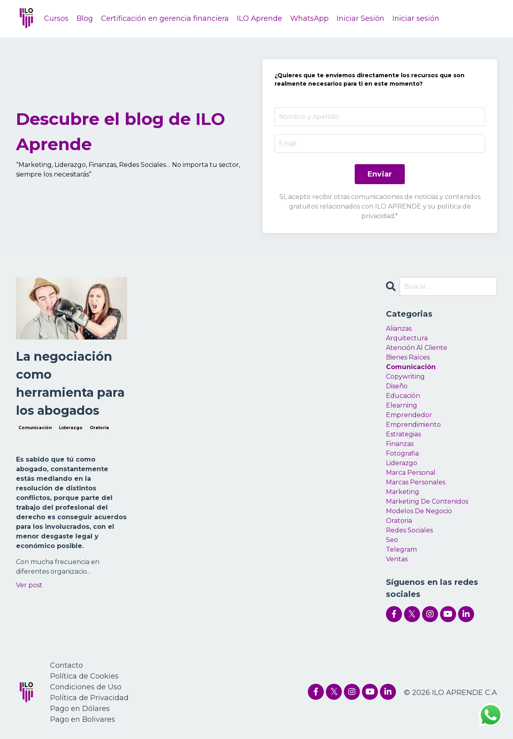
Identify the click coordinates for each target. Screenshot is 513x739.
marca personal (411, 472)
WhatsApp (309, 18)
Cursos (56, 18)
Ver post (29, 585)
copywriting (405, 376)
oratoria (99, 427)
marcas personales (415, 482)
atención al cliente (416, 347)
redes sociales (409, 530)
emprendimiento (413, 424)
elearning (401, 405)
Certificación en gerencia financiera (165, 18)
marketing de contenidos (427, 501)
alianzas (399, 328)
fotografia (402, 453)
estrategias (403, 434)
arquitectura (407, 338)
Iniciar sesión (415, 18)
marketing (402, 492)
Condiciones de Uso (85, 687)
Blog (85, 18)
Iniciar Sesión (360, 18)
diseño (397, 386)
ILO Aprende (259, 18)
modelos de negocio (419, 511)
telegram (401, 549)
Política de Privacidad (89, 697)
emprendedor (409, 415)
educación (403, 396)
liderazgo (71, 427)
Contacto (66, 665)
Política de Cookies (84, 676)
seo (392, 540)
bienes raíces (408, 357)
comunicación (35, 427)
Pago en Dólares (80, 708)
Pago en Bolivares (82, 719)
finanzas (400, 444)
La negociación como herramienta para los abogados (70, 383)
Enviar (380, 174)
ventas (397, 559)
